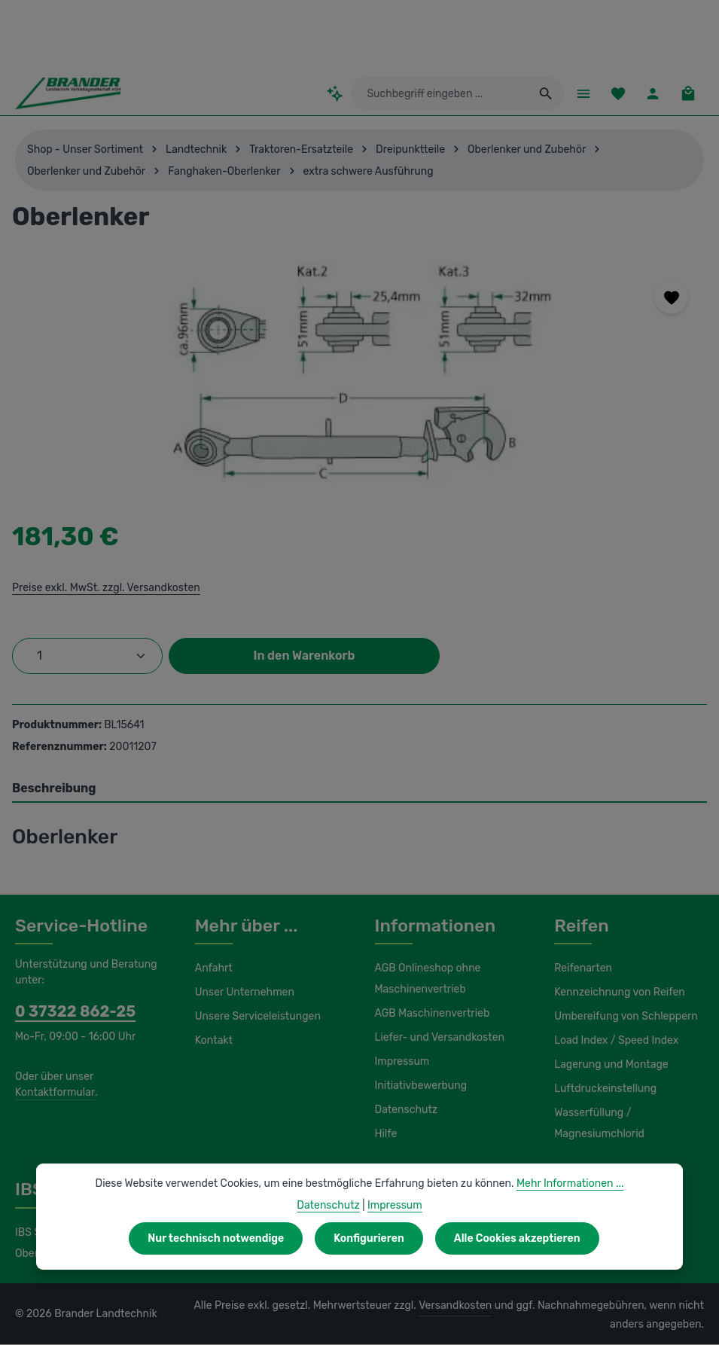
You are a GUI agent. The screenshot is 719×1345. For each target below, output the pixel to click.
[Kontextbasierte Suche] (349, 94)
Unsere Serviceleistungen (255, 1017)
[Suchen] (544, 94)
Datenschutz (404, 1111)
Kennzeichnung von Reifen (617, 993)
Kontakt (212, 1041)
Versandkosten (433, 1307)
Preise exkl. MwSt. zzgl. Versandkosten (104, 587)
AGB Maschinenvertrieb (430, 1014)
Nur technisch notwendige (218, 1238)
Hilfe (385, 1135)
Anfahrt (212, 969)
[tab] (359, 789)
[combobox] (446, 94)
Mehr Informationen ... (562, 1183)
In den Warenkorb (304, 655)
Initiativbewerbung (417, 1087)
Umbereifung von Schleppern (622, 1017)
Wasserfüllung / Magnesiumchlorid (597, 1124)
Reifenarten (581, 969)
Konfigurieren (368, 1238)
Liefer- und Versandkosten (436, 1038)
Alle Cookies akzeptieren (514, 1238)
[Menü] (581, 94)
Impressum (401, 1063)
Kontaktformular (52, 1093)
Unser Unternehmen (242, 993)
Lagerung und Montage (608, 1066)
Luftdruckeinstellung (601, 1090)
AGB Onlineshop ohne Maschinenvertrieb (427, 979)
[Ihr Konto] (652, 94)
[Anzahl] (87, 656)
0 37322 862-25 (67, 1012)
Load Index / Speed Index (614, 1041)
